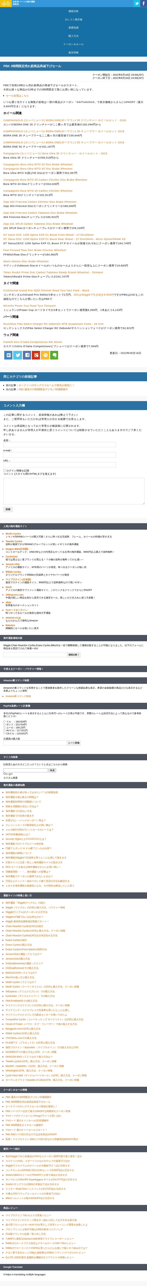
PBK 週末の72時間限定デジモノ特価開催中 (43, 389)
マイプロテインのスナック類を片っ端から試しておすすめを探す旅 (41, 1220)
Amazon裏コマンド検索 (16, 680)
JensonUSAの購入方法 (18, 958)
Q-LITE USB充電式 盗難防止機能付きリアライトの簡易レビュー (40, 1257)
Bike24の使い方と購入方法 (20, 977)
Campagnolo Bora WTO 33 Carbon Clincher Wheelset (37, 190)
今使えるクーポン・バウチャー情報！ (23, 669)
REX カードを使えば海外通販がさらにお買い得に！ (33, 867)
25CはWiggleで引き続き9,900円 (94, 294)
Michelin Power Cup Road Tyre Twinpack (29, 305)
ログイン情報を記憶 (17, 470)
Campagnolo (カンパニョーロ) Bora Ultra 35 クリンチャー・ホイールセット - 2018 (55, 153)
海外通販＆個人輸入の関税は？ (22, 797)
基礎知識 (73, 27)
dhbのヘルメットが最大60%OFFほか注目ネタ (30, 1198)
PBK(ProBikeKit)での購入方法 (21, 1000)
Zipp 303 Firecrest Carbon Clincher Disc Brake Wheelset (39, 201)
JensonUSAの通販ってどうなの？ (24, 954)
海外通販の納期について (19, 853)
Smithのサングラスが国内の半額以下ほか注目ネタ (32, 1184)
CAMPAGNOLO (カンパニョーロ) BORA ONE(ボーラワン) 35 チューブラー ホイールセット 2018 (63, 131)
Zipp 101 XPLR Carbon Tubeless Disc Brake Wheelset (38, 223)
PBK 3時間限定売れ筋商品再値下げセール (28, 1101)
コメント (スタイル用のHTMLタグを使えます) (29, 473)
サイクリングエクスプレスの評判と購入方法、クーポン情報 (38, 1005)
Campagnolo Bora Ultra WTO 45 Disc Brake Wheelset (37, 168)
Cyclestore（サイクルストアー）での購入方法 (30, 996)
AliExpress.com (14, 594)
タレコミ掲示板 (73, 19)
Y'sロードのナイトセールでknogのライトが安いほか (33, 1115)
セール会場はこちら (17, 95)
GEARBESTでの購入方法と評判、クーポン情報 (31, 1052)
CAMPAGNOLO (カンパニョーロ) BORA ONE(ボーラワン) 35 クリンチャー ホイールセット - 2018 (64, 120)
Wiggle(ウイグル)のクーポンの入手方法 (27, 912)
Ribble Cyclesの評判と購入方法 (22, 1033)
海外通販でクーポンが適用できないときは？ (29, 876)
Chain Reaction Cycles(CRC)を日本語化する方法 (32, 935)
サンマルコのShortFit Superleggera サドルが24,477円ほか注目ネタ (41, 1179)
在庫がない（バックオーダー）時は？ (26, 820)
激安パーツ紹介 (11, 1148)
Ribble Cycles (13, 572)
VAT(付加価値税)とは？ (18, 834)
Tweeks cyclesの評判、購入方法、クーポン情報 (31, 1061)
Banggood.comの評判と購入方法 (23, 1028)
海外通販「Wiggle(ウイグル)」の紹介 (25, 902)
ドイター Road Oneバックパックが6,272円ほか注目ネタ (36, 1188)
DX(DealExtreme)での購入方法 (22, 968)
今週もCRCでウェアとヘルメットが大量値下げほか (33, 1193)
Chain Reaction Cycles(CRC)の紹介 (24, 926)
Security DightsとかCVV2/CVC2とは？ (26, 839)
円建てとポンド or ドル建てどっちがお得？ (29, 848)
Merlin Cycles (13, 533)
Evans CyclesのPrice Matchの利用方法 (26, 949)
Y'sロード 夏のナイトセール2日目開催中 (27, 1120)
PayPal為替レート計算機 (16, 705)
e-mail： (8, 450)
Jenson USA (12, 564)
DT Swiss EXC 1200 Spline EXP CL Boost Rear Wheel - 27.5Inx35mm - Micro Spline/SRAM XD (64, 239)
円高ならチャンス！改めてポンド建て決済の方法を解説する (38, 881)
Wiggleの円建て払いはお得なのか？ (25, 916)
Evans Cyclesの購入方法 (19, 944)
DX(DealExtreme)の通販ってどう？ (24, 963)
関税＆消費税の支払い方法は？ (22, 806)
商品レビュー (10, 1208)
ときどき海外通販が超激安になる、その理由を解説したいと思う (40, 885)
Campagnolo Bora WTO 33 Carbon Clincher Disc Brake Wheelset (45, 179)
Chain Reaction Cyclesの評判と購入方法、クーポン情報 (35, 930)
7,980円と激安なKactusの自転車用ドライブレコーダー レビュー (40, 1238)
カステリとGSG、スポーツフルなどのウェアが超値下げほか (38, 1160)
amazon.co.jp (13, 617)
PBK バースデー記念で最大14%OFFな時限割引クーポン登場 (38, 1111)
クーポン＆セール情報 (15, 1089)
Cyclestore (12, 556)
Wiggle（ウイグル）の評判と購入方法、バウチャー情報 (35, 907)
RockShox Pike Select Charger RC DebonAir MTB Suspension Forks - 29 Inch (53, 323)
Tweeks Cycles (14, 541)
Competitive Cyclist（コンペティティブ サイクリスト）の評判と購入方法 (44, 1019)
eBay (8, 602)
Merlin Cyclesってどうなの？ (21, 982)
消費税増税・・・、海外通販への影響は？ (28, 871)
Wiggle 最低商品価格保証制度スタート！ (27, 921)
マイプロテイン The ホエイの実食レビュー (28, 1215)
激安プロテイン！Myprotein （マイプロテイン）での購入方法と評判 (42, 1047)
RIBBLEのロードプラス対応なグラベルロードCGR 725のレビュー (41, 1243)
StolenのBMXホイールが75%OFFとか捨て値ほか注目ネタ (36, 1175)
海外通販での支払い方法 (19, 811)
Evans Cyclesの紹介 (16, 940)
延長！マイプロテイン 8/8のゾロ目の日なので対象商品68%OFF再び (42, 1139)
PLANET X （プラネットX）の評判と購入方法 (30, 1042)
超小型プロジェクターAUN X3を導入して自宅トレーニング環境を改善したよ (47, 1224)
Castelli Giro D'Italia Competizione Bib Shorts (32, 342)
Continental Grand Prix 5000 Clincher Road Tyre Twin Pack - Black (46, 290)
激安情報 (73, 52)
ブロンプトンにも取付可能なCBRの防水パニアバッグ (34, 1229)
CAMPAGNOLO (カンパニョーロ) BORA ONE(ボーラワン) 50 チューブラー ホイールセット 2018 (63, 142)
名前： (7, 440)
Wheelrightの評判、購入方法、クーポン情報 (29, 1070)
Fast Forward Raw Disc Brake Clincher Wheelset (34, 250)
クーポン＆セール (73, 44)
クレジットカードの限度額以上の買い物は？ (29, 825)
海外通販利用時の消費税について (23, 801)
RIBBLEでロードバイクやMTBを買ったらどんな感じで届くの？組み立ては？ (47, 1248)
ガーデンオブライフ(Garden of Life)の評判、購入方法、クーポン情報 (42, 1080)
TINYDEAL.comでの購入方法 (21, 1038)
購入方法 (73, 35)
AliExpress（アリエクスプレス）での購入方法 (30, 991)
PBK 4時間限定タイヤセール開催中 (24, 1125)
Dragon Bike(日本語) (17, 549)
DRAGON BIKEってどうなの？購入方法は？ (29, 1056)
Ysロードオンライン (16, 610)
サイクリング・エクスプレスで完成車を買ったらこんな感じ (38, 1010)
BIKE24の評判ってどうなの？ (21, 972)
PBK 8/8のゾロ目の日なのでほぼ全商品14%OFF (31, 1134)
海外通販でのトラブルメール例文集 (25, 843)
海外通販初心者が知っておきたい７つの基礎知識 (32, 792)
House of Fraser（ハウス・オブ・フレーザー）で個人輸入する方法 (41, 1024)
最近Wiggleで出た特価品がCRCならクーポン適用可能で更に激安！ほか (44, 1156)
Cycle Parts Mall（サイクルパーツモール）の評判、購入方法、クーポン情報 (46, 1075)
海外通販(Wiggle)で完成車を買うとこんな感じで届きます (36, 857)
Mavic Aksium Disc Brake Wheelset (26, 261)
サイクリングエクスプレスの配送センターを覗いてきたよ (36, 1014)
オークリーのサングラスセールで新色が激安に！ (47, 385)
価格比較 (73, 11)
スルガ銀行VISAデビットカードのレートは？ (30, 829)
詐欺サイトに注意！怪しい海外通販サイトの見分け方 (34, 862)
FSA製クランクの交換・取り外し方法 (26, 1234)
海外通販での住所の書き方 (20, 815)
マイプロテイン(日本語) (18, 579)
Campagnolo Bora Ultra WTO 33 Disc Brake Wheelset (37, 164)
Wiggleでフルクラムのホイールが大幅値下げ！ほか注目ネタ (38, 1165)
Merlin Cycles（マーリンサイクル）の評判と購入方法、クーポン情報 (42, 986)
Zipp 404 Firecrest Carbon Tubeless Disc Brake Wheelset (40, 212)
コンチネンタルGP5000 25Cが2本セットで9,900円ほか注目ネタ (40, 1170)
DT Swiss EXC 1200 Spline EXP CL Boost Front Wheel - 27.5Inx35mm (48, 234)
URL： (7, 460)
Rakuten (10, 625)
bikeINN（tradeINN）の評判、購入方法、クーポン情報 (35, 1066)
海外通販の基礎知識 (14, 785)
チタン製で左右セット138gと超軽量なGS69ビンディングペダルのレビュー (46, 1252)
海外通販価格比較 (12, 638)
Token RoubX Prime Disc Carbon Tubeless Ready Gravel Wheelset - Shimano (53, 272)
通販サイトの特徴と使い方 (17, 895)
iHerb (9, 587)
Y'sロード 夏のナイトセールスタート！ (26, 1129)
